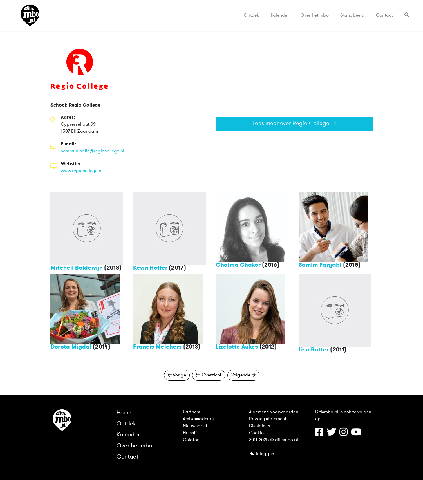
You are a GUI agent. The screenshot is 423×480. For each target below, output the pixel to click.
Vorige (177, 375)
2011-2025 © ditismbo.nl (273, 440)
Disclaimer (260, 426)
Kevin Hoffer (150, 268)
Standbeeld (352, 15)
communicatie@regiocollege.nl (92, 151)
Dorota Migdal (70, 347)
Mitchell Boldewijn (76, 268)
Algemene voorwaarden (273, 412)
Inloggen (261, 454)
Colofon (191, 440)
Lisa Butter (314, 350)
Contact (384, 15)
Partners (191, 412)
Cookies (257, 433)
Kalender (280, 15)
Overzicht (208, 375)
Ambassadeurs (198, 419)
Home (124, 413)
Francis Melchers (157, 347)
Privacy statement (267, 419)
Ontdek (251, 15)
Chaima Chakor (238, 265)
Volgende (243, 375)
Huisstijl (191, 433)
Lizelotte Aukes (237, 347)
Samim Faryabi (320, 265)
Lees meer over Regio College (294, 123)
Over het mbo (315, 15)
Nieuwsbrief (195, 426)
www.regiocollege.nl (81, 171)
